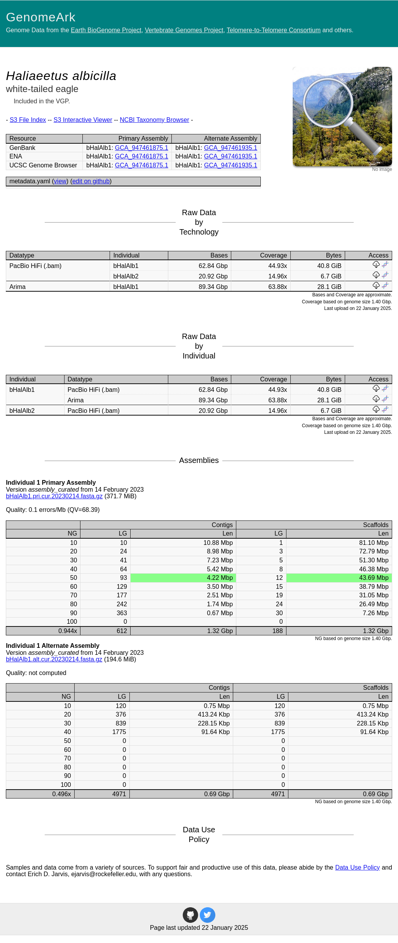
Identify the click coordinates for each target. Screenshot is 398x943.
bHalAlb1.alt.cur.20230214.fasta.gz (54, 659)
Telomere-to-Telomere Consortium (274, 30)
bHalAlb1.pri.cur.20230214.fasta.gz (54, 496)
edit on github (91, 181)
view (60, 181)
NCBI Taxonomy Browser (154, 120)
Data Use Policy (357, 867)
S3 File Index (28, 120)
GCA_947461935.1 (230, 147)
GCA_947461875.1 (141, 147)
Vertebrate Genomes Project (184, 30)
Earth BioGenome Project (106, 30)
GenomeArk (41, 17)
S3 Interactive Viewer (83, 120)
